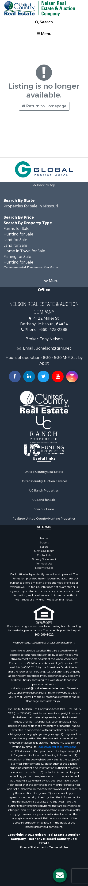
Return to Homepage (44, 106)
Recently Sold (44, 568)
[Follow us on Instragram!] (72, 376)
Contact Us (44, 555)
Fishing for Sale (17, 256)
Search (44, 22)
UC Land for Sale (44, 500)
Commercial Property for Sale (31, 267)
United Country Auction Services (44, 481)
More (51, 280)
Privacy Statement (44, 559)
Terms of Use (44, 563)
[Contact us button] (60, 875)
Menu (44, 33)
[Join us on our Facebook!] (15, 376)
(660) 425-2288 (53, 329)
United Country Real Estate (44, 472)
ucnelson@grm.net (53, 348)
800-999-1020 (43, 634)
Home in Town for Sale (24, 251)
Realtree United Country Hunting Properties (44, 519)
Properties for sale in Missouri (31, 206)
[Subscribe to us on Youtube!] (58, 376)
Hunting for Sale (18, 234)
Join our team (44, 509)
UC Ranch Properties (44, 490)
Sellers (44, 547)
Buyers (44, 542)
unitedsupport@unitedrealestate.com (37, 688)
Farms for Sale (17, 228)
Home (44, 538)
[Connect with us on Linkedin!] (29, 376)
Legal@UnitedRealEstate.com (57, 747)
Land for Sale (15, 239)
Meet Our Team (44, 551)
